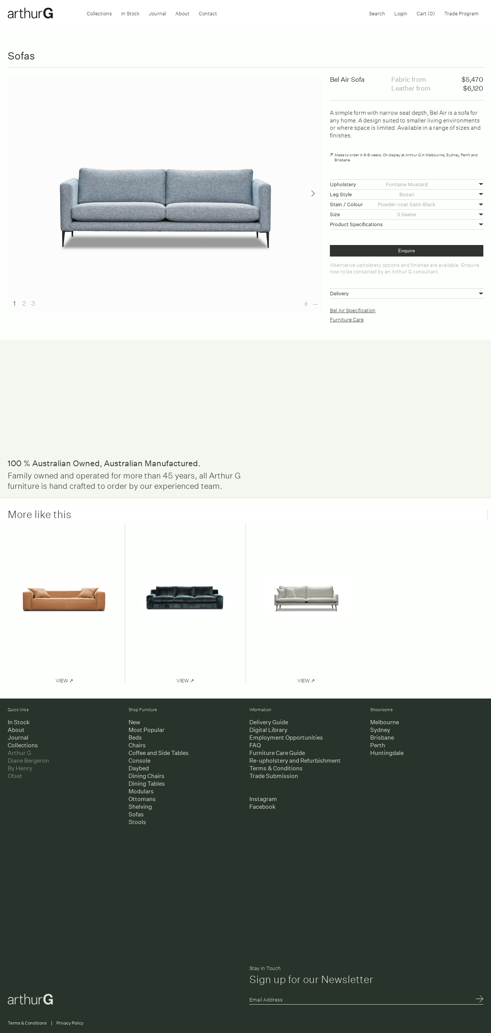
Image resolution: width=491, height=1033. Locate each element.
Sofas (136, 814)
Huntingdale (387, 753)
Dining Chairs (147, 776)
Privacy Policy (70, 1023)
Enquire (406, 250)
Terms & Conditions (276, 768)
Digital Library (268, 729)
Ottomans (142, 799)
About (182, 13)
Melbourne (384, 722)
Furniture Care (347, 319)
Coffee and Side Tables (159, 753)
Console (139, 760)
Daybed (139, 768)
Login (400, 13)
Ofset (15, 776)
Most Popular (147, 729)
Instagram (263, 799)
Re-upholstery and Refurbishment (295, 760)
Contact (208, 13)
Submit (479, 1000)
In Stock (130, 13)
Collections (99, 13)
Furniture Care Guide (277, 753)
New (134, 722)
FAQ (255, 745)
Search (377, 13)
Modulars (141, 791)
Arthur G (19, 753)
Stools (137, 822)
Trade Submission (273, 776)
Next (313, 193)
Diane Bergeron (28, 760)
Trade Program (461, 13)
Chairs (137, 745)
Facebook (262, 806)
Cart (426, 13)
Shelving (140, 806)
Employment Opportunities (286, 737)
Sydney (380, 729)
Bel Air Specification (353, 310)
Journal (157, 13)
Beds (135, 737)
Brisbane (382, 737)
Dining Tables (147, 783)
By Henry (20, 768)
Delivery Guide (268, 722)
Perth (377, 745)
